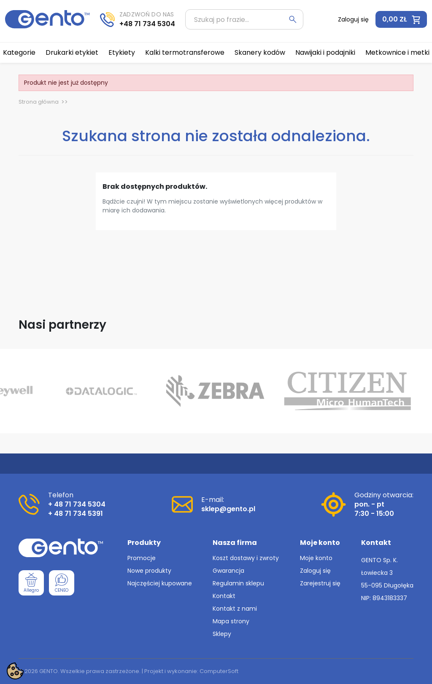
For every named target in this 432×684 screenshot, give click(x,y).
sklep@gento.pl (228, 509)
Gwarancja (228, 570)
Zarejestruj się (320, 583)
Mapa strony (231, 621)
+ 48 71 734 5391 (75, 513)
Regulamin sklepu (238, 583)
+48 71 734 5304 (147, 24)
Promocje (141, 558)
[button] (401, 19)
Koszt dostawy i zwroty (246, 558)
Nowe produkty (149, 570)
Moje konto (316, 558)
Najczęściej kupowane (159, 583)
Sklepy (222, 634)
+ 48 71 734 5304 (76, 504)
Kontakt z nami (235, 608)
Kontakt (224, 596)
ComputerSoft (219, 671)
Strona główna (39, 102)
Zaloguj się (315, 570)
